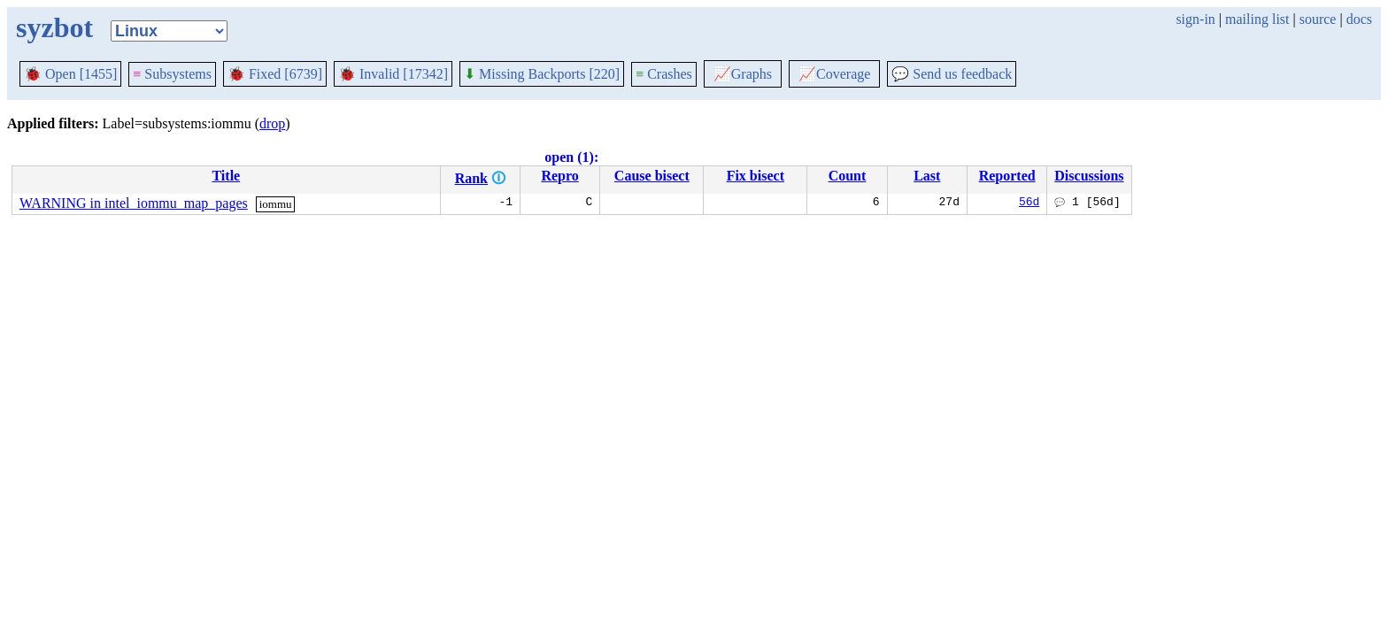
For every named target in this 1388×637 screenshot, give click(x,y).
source (1318, 19)
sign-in (1195, 19)
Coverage (834, 73)
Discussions (1088, 175)
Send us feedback (951, 73)
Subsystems (172, 73)
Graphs (742, 73)
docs (1359, 19)
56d (1029, 203)
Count (848, 175)
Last (927, 175)
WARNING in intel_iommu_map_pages (133, 203)
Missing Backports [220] (542, 73)
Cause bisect (652, 175)
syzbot (54, 27)
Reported (1007, 175)
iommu (275, 204)
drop (272, 123)
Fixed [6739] (274, 73)
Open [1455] (70, 73)
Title (226, 175)
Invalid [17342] (393, 73)
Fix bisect (755, 175)
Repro (559, 175)
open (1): (571, 157)
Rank (471, 178)
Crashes (664, 73)
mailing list (1257, 19)
